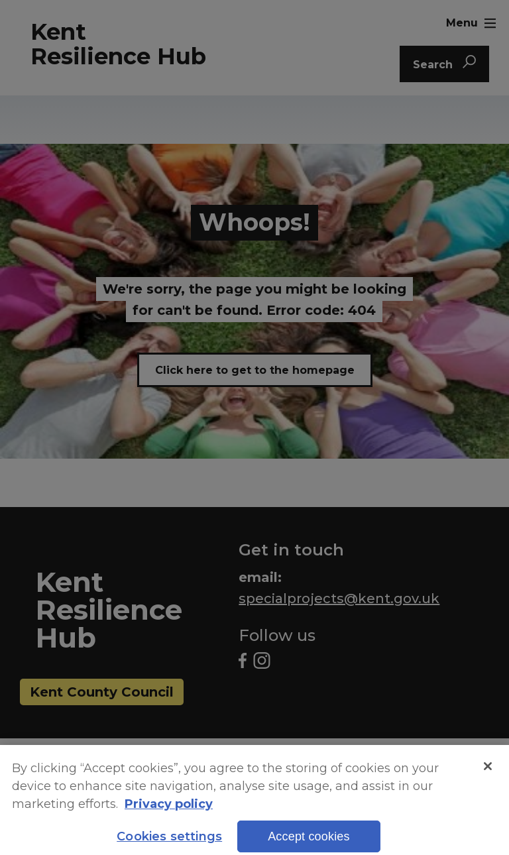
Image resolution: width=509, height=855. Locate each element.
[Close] (487, 774)
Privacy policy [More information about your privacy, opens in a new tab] (169, 813)
